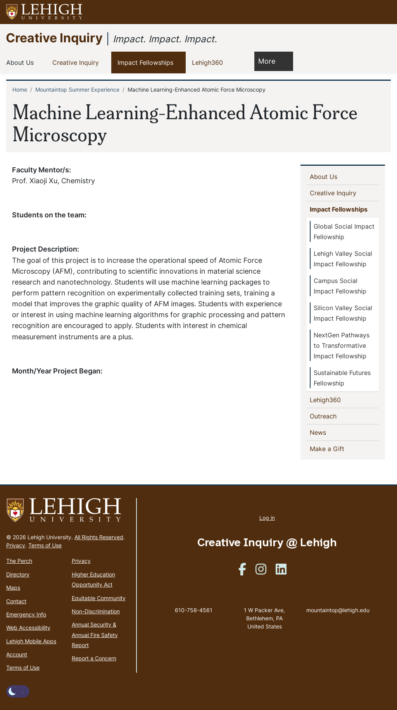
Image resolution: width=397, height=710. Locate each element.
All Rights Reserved (98, 537)
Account (16, 654)
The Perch (19, 560)
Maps (13, 587)
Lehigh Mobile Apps (31, 641)
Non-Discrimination (96, 611)
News (330, 432)
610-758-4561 (193, 610)
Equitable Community (99, 598)
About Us (21, 62)
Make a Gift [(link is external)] (340, 448)
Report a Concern (94, 658)
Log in (267, 517)
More (270, 61)
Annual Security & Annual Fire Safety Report (95, 635)
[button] (383, 12)
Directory (17, 574)
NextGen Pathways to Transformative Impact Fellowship (341, 345)
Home (19, 89)
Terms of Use (45, 545)
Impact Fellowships (146, 62)
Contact (16, 601)
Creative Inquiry (54, 37)
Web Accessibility (28, 627)
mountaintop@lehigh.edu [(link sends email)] (337, 602)
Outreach (325, 415)
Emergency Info (26, 614)
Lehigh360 (209, 62)
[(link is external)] (242, 571)
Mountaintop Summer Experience (77, 89)
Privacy (15, 545)
